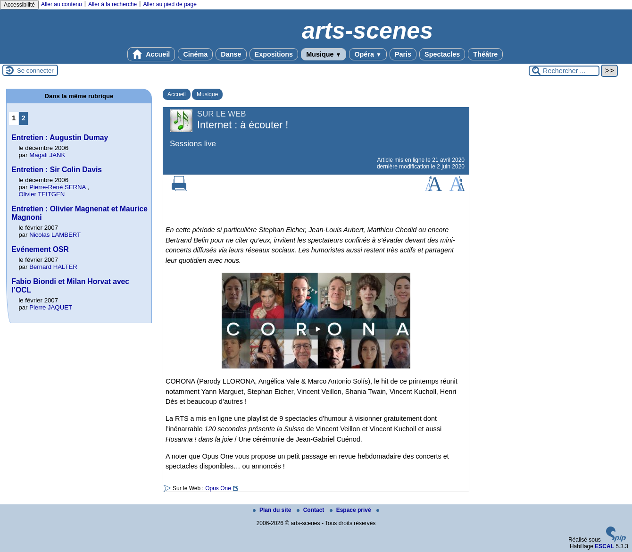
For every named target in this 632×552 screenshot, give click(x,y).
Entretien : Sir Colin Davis (56, 170)
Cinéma (195, 54)
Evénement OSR (39, 249)
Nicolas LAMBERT (55, 234)
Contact (311, 510)
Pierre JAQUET (50, 307)
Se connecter (35, 70)
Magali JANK (47, 155)
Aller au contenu (61, 4)
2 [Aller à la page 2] (23, 118)
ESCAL (604, 546)
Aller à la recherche (112, 4)
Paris (403, 54)
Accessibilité (19, 4)
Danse (231, 54)
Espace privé (351, 510)
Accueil (151, 54)
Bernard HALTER (53, 266)
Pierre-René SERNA (57, 187)
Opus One (218, 488)
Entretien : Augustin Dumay (59, 138)
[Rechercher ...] (564, 71)
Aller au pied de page (169, 4)
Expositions (274, 54)
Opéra (367, 54)
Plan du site (273, 510)
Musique (323, 54)
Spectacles (442, 54)
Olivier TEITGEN (41, 194)
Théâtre (485, 54)
